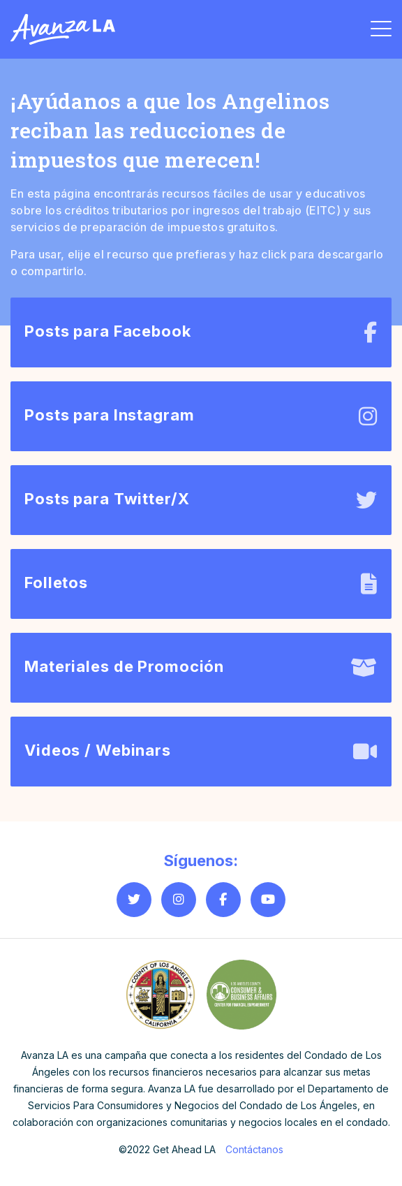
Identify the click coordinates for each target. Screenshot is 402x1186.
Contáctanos (254, 1149)
